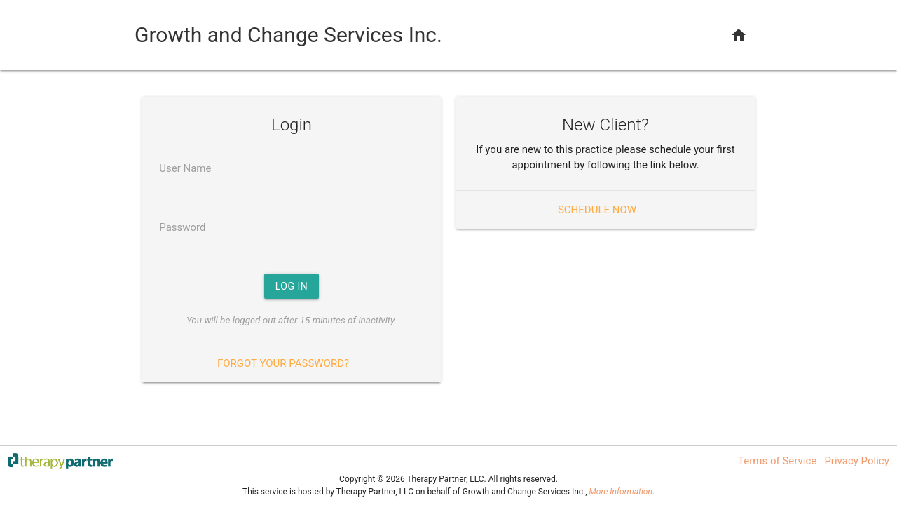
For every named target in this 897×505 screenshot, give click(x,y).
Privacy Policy (856, 460)
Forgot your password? (283, 363)
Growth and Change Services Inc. (288, 34)
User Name (185, 168)
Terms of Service (777, 460)
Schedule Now (597, 209)
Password (182, 227)
